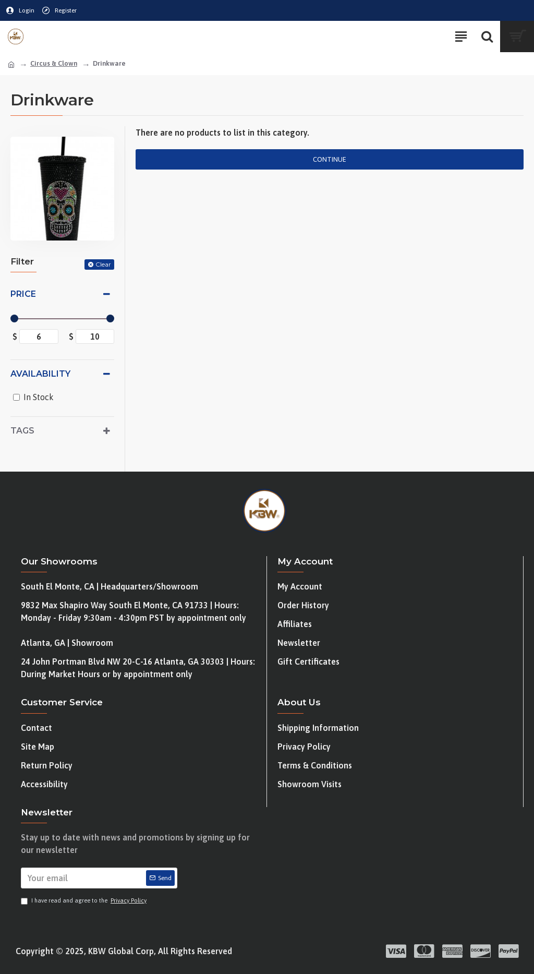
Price (23, 294)
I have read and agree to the (84, 900)
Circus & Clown (53, 63)
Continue (329, 159)
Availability (40, 374)
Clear (103, 264)
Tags (22, 431)
